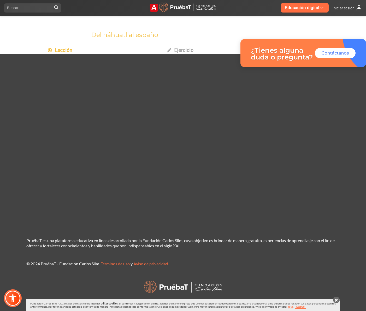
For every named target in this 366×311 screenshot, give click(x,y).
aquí (290, 306)
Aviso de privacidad (150, 263)
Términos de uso (115, 263)
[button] (12, 298)
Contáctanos (335, 53)
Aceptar (300, 306)
